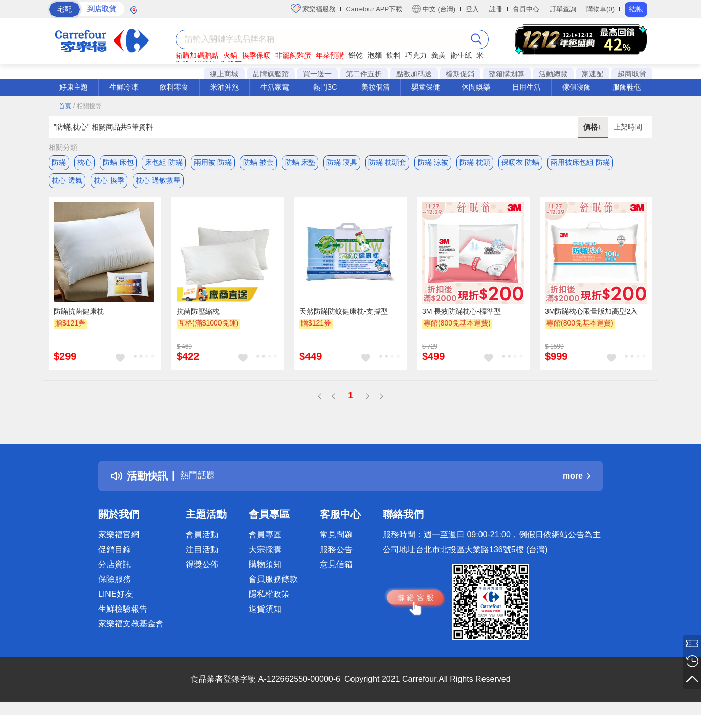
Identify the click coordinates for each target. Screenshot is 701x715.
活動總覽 (553, 74)
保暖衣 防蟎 (520, 162)
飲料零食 (174, 87)
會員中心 (526, 9)
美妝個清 (375, 87)
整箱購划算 (506, 74)
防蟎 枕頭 (474, 162)
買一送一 (317, 74)
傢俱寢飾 (576, 87)
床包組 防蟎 (164, 162)
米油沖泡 (224, 87)
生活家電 (274, 87)
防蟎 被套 (258, 162)
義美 (438, 55)
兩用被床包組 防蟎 (580, 162)
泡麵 (374, 55)
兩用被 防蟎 (213, 162)
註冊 (495, 9)
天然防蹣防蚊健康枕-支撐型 (343, 316)
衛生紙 (461, 55)
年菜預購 (330, 55)
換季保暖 (256, 55)
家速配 (592, 74)
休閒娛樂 (476, 87)
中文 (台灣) (433, 9)
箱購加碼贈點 (197, 55)
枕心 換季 (109, 183)
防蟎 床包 (118, 162)
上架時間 (628, 127)
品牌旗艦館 (271, 74)
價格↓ (593, 127)
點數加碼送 (414, 74)
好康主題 (73, 87)
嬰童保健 (425, 87)
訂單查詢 (563, 9)
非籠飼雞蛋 (293, 55)
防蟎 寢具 (341, 162)
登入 (472, 9)
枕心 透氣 (67, 183)
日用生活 (526, 87)
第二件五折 (364, 74)
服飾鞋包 (626, 87)
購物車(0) (600, 9)
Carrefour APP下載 (374, 9)
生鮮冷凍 (123, 87)
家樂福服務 (313, 8)
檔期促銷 (460, 74)
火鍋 (230, 55)
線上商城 (224, 74)
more (576, 480)
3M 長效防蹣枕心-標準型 (461, 316)
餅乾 (355, 55)
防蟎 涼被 (433, 162)
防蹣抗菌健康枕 (79, 316)
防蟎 (59, 162)
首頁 (65, 106)
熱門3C (325, 87)
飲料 (393, 55)
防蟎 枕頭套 (387, 162)
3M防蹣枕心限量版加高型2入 (591, 316)
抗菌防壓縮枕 (198, 316)
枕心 (84, 162)
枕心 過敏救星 (158, 183)
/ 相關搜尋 (87, 106)
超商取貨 (632, 74)
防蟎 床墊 (300, 162)
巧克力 (416, 55)
